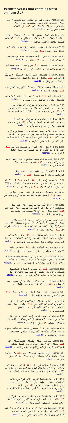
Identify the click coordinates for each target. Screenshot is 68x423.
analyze (38, 29)
